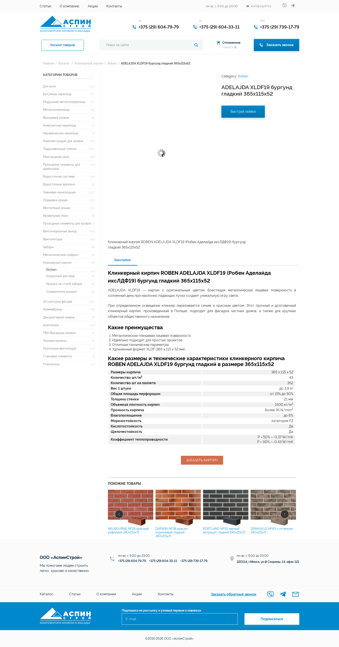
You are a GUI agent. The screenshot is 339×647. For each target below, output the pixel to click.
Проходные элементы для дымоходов (61, 166)
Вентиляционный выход (60, 231)
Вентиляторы (52, 239)
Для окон (49, 86)
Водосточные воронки (59, 184)
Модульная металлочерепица (64, 102)
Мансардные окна (56, 157)
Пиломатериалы (54, 340)
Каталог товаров (62, 45)
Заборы (48, 247)
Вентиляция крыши (56, 208)
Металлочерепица (56, 109)
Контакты (114, 6)
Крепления (51, 325)
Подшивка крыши (55, 200)
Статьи (45, 6)
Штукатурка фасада (57, 301)
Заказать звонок (276, 45)
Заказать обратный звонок (233, 594)
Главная (48, 63)
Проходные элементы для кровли (67, 223)
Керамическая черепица (60, 133)
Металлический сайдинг (60, 255)
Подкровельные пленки (60, 149)
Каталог (64, 63)
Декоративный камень (59, 317)
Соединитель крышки (61, 291)
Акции (93, 6)
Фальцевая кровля (56, 117)
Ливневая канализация (59, 192)
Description (122, 260)
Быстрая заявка (243, 111)
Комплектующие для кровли (63, 141)
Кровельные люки (55, 215)
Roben (112, 63)
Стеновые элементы (57, 356)
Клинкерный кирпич (89, 63)
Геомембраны (52, 309)
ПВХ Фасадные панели (59, 333)
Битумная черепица (57, 94)
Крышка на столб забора (64, 284)
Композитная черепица (59, 125)
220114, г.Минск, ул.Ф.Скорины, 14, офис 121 (268, 562)
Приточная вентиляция (59, 348)
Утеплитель (51, 364)
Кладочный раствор (60, 276)
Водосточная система (59, 176)
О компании (69, 6)
